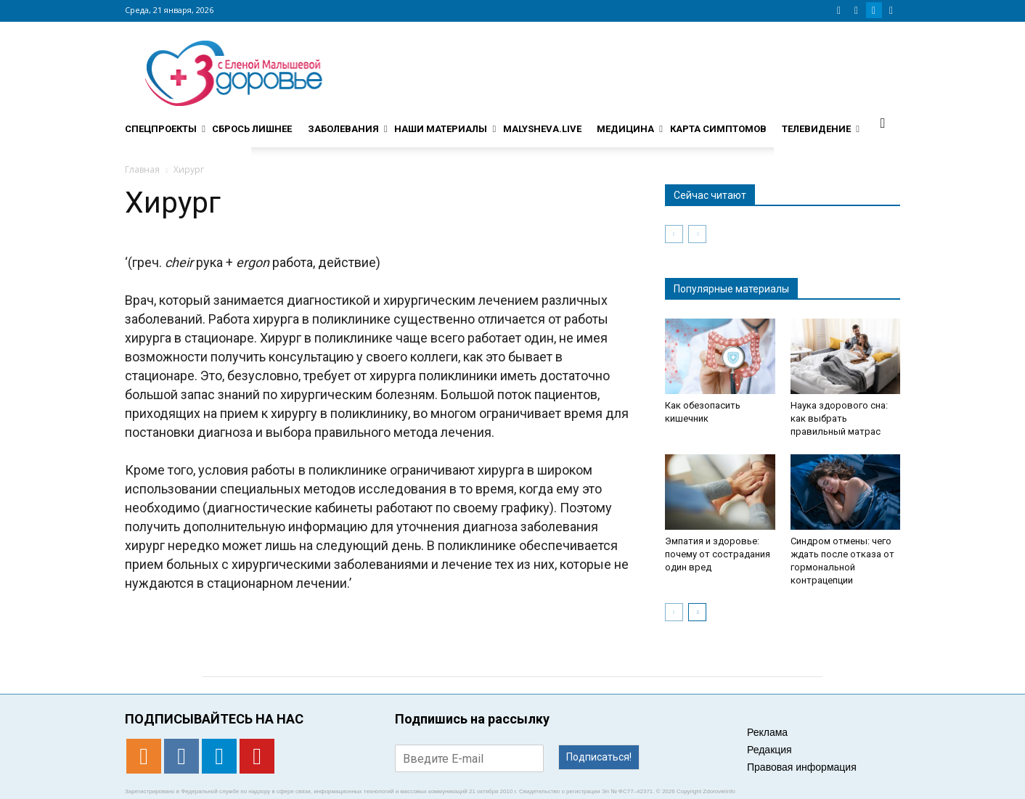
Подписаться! (599, 757)
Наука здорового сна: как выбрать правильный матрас (839, 418)
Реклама (767, 732)
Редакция (769, 749)
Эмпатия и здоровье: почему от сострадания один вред (717, 554)
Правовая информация (802, 767)
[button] (882, 122)
